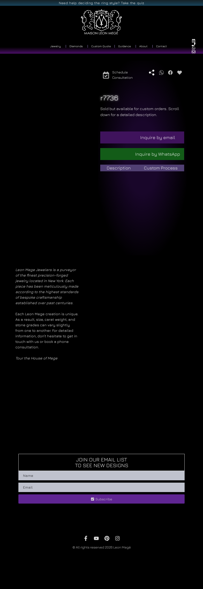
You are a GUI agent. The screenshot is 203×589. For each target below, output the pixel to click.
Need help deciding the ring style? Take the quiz (101, 3)
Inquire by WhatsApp (157, 154)
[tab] (118, 168)
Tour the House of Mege (36, 358)
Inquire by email (157, 137)
